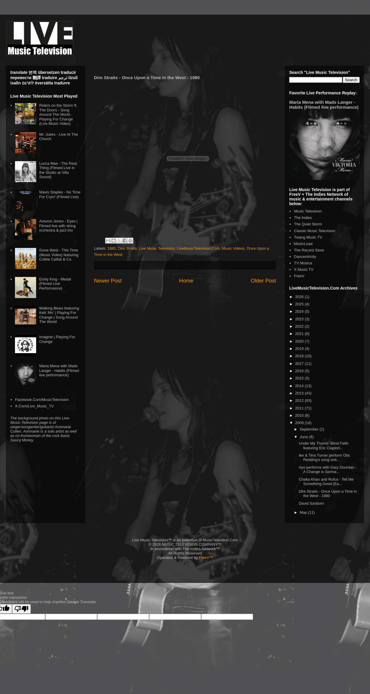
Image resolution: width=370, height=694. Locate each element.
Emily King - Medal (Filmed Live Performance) (55, 283)
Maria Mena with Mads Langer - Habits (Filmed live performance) (59, 370)
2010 (300, 415)
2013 (300, 393)
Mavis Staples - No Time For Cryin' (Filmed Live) (59, 194)
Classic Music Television (314, 231)
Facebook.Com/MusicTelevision (42, 399)
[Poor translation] (21, 609)
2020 (300, 341)
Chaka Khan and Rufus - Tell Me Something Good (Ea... (326, 481)
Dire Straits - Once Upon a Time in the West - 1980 (328, 493)
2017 (300, 363)
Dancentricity (305, 256)
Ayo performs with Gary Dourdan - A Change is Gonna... (327, 469)
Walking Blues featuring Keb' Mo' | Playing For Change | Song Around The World (59, 315)
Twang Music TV (308, 237)
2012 (300, 400)
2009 (300, 423)
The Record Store (309, 250)
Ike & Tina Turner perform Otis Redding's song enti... (324, 457)
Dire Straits (127, 248)
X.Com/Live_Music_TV (34, 406)
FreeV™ (206, 557)
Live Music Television (157, 248)
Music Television (308, 211)
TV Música (303, 263)
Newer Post (108, 281)
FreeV (299, 276)
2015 (300, 378)
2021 (300, 333)
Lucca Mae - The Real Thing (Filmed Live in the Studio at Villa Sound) (58, 170)
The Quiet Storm (308, 224)
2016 (300, 371)
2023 (300, 319)
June (304, 437)
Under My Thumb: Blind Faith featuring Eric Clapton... (323, 445)
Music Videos (233, 248)
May (304, 512)
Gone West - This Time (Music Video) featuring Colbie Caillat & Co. (58, 254)
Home (186, 281)
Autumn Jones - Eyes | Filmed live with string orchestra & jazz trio (58, 225)
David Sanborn (311, 503)
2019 (300, 348)
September (309, 429)
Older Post (263, 281)
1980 (111, 248)
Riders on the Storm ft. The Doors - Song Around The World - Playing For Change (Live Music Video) (58, 114)
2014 (300, 386)
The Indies (303, 217)
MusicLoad (303, 243)
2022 (300, 326)
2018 (300, 356)
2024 (300, 311)
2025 (300, 304)
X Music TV (303, 269)
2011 (300, 408)
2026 (300, 297)
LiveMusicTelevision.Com (198, 248)
